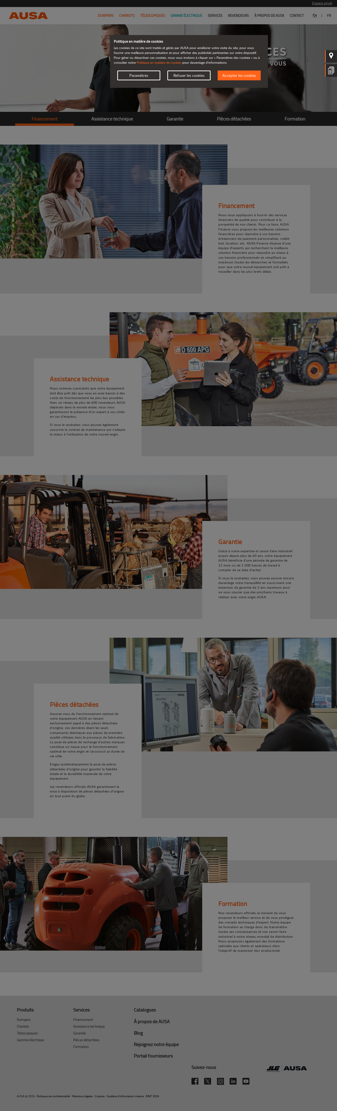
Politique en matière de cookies (159, 62)
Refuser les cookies (189, 75)
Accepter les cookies (239, 75)
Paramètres (138, 75)
